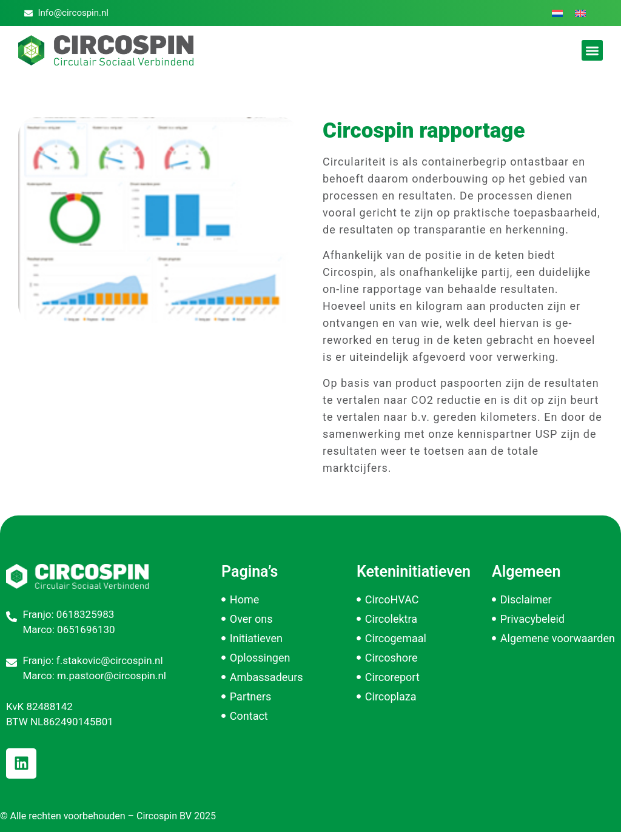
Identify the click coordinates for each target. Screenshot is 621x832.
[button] (592, 50)
